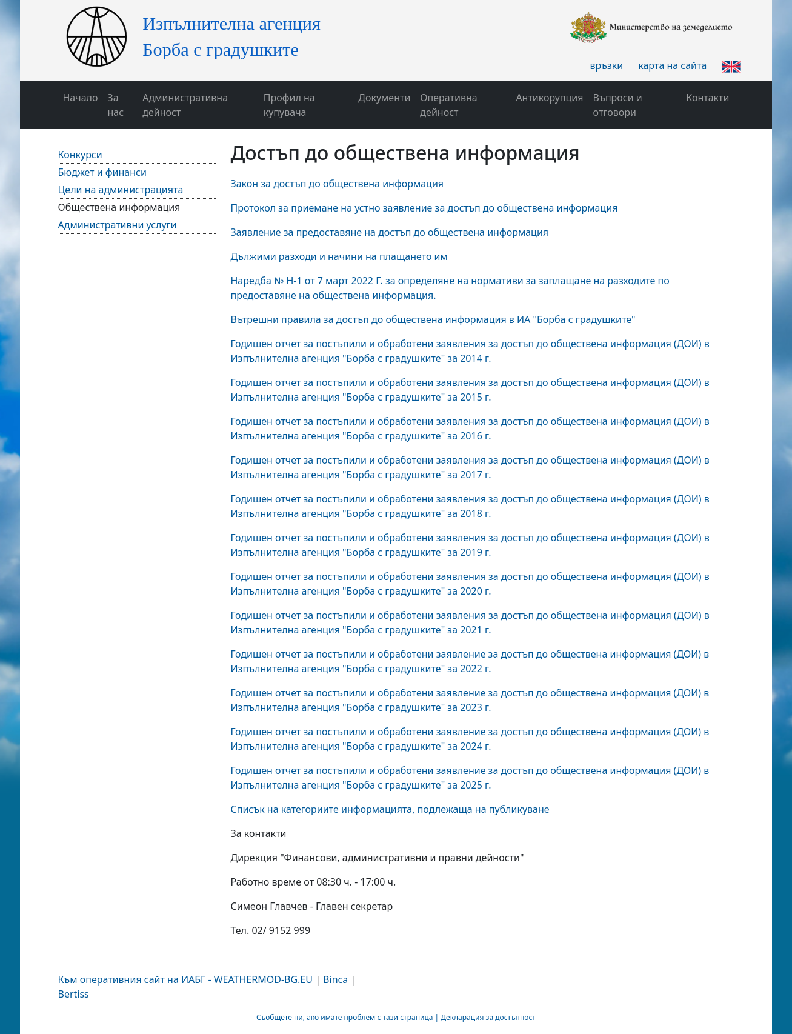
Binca (335, 979)
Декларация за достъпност (488, 1017)
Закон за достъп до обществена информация (337, 183)
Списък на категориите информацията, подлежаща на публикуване (389, 809)
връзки (606, 65)
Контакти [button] (707, 97)
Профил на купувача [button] (289, 105)
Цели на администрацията (120, 189)
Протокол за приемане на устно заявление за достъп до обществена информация (423, 208)
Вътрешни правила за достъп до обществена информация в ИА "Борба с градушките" (432, 319)
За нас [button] (116, 105)
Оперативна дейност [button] (448, 105)
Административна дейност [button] (185, 105)
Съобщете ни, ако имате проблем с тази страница (344, 1017)
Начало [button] (80, 97)
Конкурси (80, 154)
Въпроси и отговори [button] (617, 105)
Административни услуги (117, 225)
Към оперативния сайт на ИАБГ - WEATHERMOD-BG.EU (185, 979)
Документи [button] (384, 97)
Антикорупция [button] (549, 97)
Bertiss (73, 994)
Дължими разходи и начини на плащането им (338, 256)
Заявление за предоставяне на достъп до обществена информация (389, 232)
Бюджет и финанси (102, 172)
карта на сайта (672, 65)
